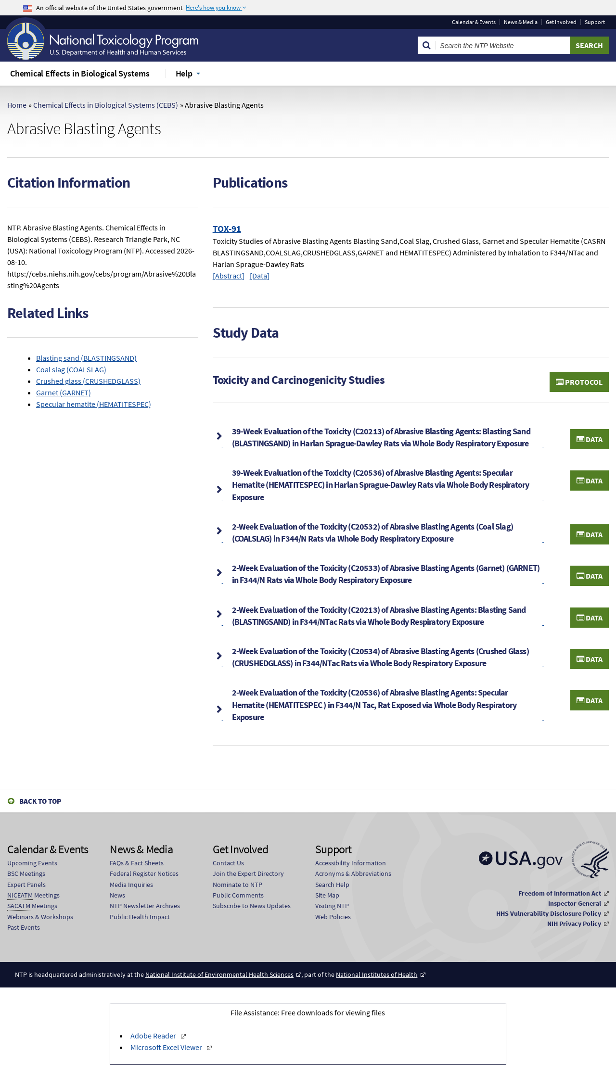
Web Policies (333, 916)
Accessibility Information (350, 863)
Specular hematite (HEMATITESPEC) (93, 404)
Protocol (579, 382)
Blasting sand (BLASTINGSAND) (86, 358)
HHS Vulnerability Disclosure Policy (548, 913)
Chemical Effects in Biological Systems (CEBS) (105, 105)
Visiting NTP (332, 905)
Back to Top (40, 801)
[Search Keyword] (503, 45)
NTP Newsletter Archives (145, 905)
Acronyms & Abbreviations (353, 873)
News (117, 895)
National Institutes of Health (376, 974)
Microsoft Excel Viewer (167, 1047)
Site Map (327, 895)
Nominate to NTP (237, 884)
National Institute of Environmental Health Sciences (219, 974)
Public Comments (238, 895)
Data (590, 439)
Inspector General (574, 903)
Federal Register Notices (144, 873)
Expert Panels (26, 884)
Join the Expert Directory (248, 873)
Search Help (332, 884)
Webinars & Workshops (40, 916)
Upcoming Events (32, 863)
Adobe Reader (154, 1035)
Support (595, 22)
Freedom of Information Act (559, 893)
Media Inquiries (131, 884)
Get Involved (561, 22)
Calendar (474, 22)
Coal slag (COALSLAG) (71, 369)
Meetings (26, 873)
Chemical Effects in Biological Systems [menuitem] (80, 73)
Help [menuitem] (184, 73)
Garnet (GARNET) (63, 392)
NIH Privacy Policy (574, 923)
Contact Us (228, 863)
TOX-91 (227, 228)
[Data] (260, 275)
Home (16, 105)
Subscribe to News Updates (252, 905)
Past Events (23, 927)
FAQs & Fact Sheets (137, 863)
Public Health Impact (140, 916)
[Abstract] (228, 275)
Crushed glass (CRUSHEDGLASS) (88, 381)
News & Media (521, 22)
